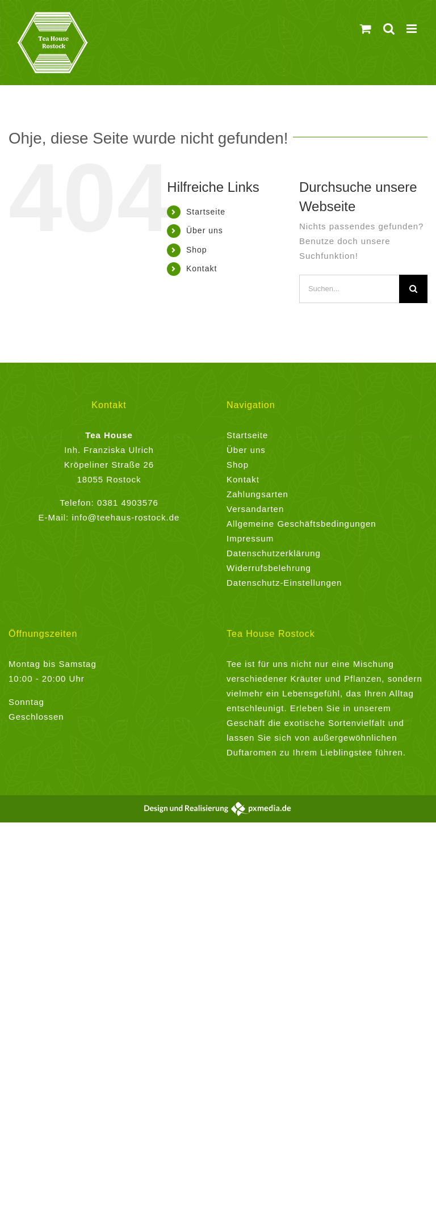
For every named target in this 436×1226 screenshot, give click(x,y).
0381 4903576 (127, 502)
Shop (196, 249)
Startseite (205, 211)
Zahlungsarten (257, 494)
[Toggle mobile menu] (412, 29)
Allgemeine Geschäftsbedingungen (301, 523)
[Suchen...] (349, 289)
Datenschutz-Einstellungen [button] (284, 582)
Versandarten (255, 509)
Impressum (250, 538)
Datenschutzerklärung (274, 553)
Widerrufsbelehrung (269, 568)
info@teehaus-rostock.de (125, 517)
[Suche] (413, 289)
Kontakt (201, 268)
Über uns (204, 230)
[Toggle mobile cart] (366, 29)
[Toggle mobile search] (389, 29)
